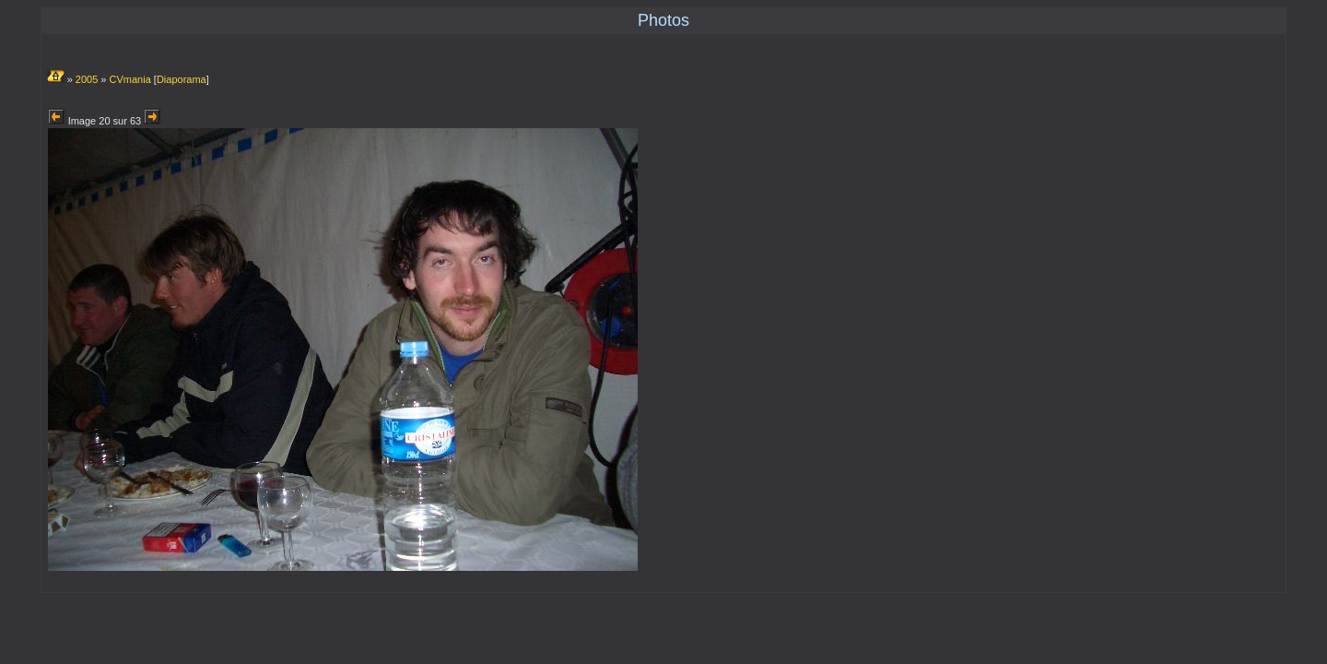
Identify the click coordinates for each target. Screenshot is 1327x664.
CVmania (130, 79)
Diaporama (181, 79)
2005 (87, 79)
